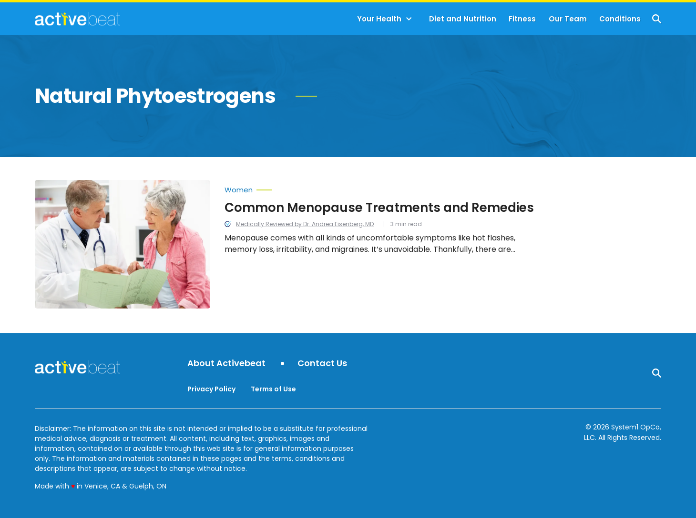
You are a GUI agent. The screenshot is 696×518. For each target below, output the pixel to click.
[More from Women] (380, 187)
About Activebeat (226, 364)
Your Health (379, 19)
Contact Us (322, 364)
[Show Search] (656, 18)
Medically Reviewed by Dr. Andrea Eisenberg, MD (305, 224)
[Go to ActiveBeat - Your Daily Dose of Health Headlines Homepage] (77, 18)
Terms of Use (273, 389)
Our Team (568, 19)
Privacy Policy (211, 389)
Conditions (620, 19)
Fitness (522, 19)
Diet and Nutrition (462, 19)
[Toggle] (409, 19)
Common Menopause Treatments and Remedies (379, 207)
